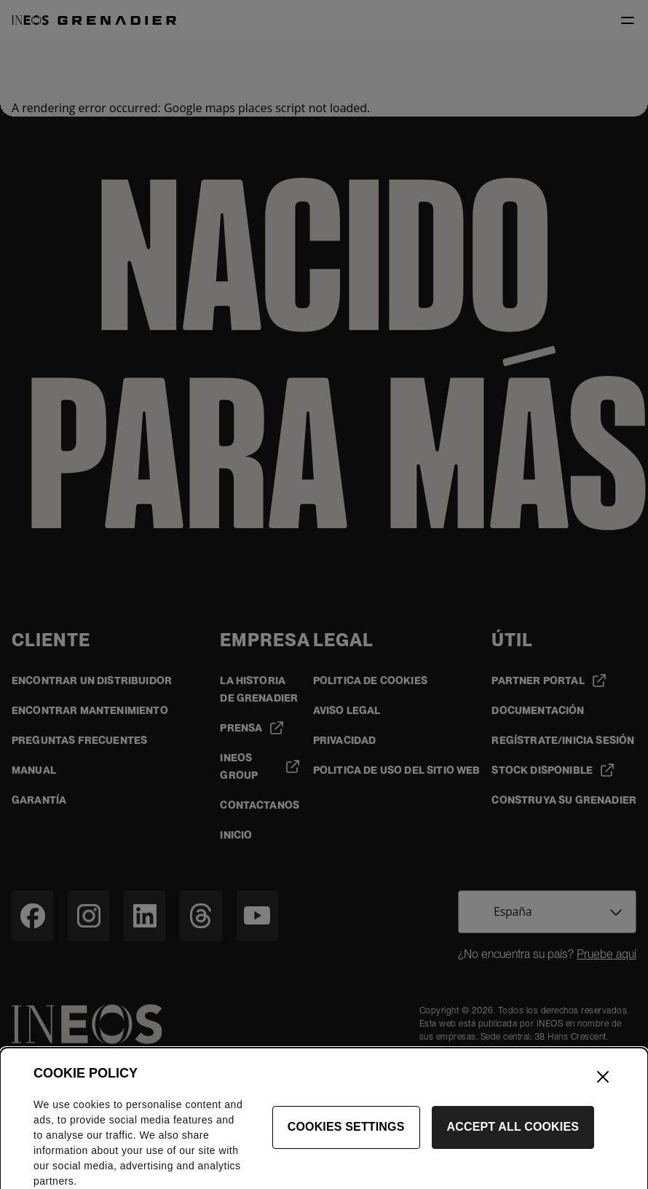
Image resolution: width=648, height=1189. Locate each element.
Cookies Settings (346, 1139)
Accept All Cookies (513, 1139)
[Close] (603, 1088)
